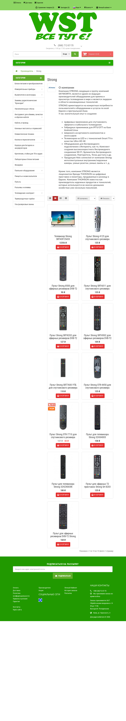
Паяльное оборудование (25, 170)
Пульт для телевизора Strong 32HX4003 (97, 493)
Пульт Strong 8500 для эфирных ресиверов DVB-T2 (63, 301)
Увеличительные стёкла (24, 109)
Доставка (27, 3)
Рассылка (68, 693)
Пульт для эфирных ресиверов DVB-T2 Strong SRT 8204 (63, 622)
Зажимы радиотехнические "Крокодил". (26, 101)
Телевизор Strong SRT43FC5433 (63, 238)
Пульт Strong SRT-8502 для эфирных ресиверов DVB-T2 (97, 365)
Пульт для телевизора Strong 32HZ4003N (63, 557)
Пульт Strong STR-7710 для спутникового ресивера (63, 493)
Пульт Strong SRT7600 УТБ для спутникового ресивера (63, 429)
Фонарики (19, 165)
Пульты (18, 182)
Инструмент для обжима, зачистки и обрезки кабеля (29, 115)
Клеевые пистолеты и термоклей (28, 128)
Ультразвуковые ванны (24, 204)
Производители (45, 688)
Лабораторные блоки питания (27, 159)
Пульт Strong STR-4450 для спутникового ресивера (97, 429)
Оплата (17, 3)
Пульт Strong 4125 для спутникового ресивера (97, 238)
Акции (41, 690)
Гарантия (39, 3)
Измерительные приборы (25, 89)
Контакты (16, 707)
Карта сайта (17, 710)
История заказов (70, 690)
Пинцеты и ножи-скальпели (26, 176)
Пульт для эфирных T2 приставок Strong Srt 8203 (97, 557)
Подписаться (62, 676)
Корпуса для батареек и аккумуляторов (24, 146)
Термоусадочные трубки (24, 199)
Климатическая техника (24, 134)
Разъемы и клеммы (23, 187)
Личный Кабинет (70, 688)
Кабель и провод (21, 123)
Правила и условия (20, 699)
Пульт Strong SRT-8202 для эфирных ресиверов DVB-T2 (63, 365)
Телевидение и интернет (24, 193)
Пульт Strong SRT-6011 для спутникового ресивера (97, 301)
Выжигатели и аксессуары (25, 95)
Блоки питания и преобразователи (28, 83)
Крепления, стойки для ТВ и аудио (28, 154)
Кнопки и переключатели (25, 140)
